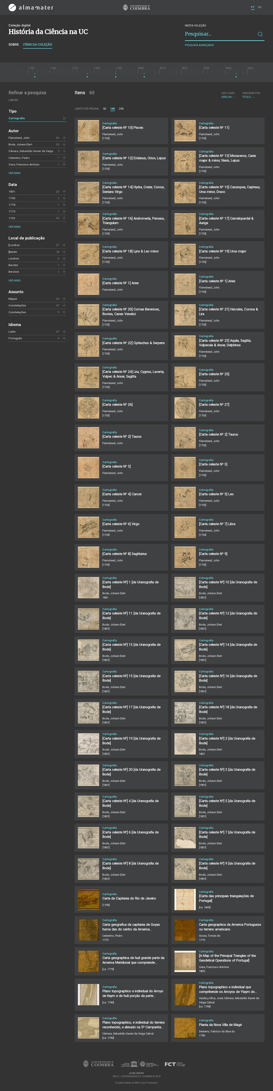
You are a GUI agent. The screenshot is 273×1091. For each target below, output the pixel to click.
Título (251, 95)
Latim (12, 331)
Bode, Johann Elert (20, 144)
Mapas (13, 298)
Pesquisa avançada (199, 45)
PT (253, 7)
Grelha (228, 95)
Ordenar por (251, 93)
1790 (12, 198)
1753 (12, 218)
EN (259, 7)
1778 (12, 204)
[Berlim (13, 252)
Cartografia (17, 118)
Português (15, 338)
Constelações (17, 312)
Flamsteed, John (19, 137)
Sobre (14, 44)
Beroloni (14, 271)
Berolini (13, 265)
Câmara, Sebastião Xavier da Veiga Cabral (35, 151)
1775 (12, 211)
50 (104, 108)
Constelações (17, 305)
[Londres (14, 245)
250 (121, 108)
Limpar (13, 100)
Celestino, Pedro (19, 157)
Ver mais (14, 173)
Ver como (228, 93)
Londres (14, 258)
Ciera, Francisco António (24, 164)
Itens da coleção (37, 44)
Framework (152, 1082)
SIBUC (138, 1082)
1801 (12, 191)
